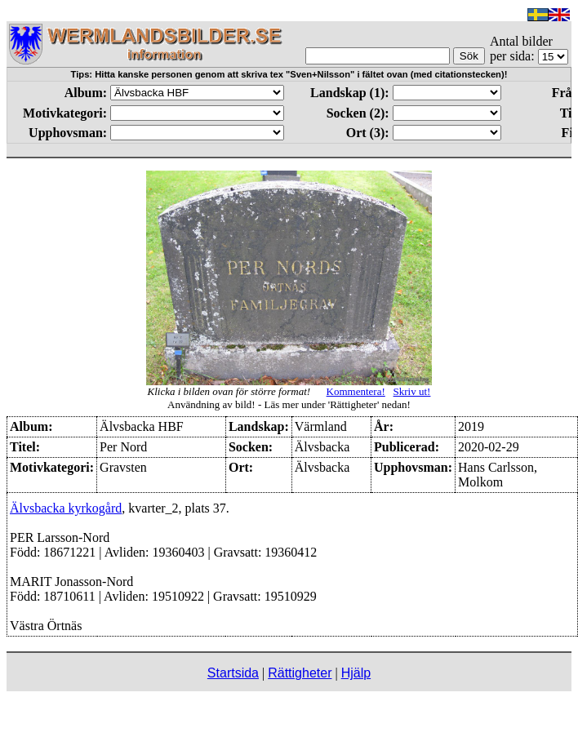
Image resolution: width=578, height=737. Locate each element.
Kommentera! (356, 391)
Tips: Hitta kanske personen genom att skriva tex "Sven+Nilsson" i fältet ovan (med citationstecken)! (289, 74)
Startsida (233, 673)
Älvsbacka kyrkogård (66, 508)
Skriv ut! (412, 391)
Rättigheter (299, 673)
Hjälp (356, 673)
